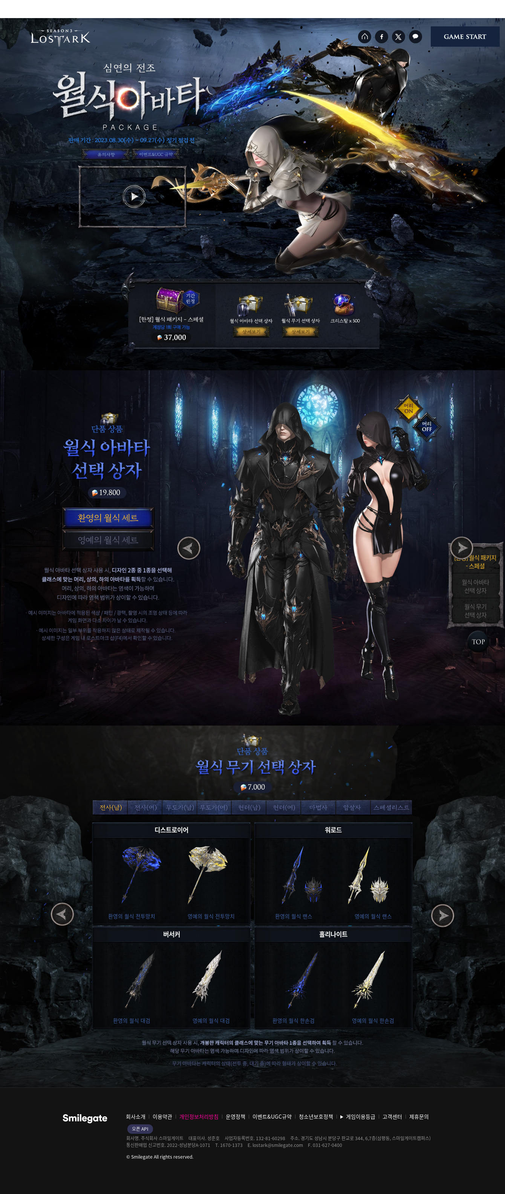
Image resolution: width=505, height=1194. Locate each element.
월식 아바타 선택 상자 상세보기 (251, 331)
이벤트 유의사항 (105, 154)
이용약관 (162, 1116)
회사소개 (135, 1116)
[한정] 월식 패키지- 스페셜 (475, 561)
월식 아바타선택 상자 (475, 585)
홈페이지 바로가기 (364, 36)
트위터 (398, 36)
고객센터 (392, 1116)
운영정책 (235, 1116)
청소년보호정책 (316, 1116)
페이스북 (381, 36)
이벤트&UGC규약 (156, 154)
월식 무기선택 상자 (475, 610)
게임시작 (465, 36)
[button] (107, 517)
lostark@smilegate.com (277, 1145)
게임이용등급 (360, 1116)
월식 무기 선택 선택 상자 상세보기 (302, 331)
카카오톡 (415, 36)
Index (478, 641)
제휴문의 (419, 1116)
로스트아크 (60, 37)
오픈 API (140, 1128)
